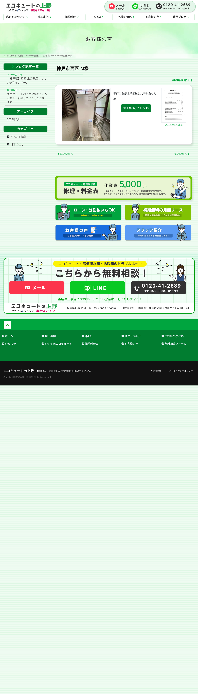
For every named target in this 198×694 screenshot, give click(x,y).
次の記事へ (181, 154)
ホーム (7, 336)
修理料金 (72, 16)
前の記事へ (65, 154)
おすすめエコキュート (57, 343)
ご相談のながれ (172, 336)
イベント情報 (18, 136)
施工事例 (44, 16)
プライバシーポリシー (181, 370)
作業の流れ (126, 16)
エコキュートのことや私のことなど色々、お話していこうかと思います (27, 98)
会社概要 (156, 370)
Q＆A (99, 16)
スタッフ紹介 (131, 336)
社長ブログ (181, 16)
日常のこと (17, 144)
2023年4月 (13, 119)
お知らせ (9, 343)
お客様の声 (154, 16)
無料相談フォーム (173, 343)
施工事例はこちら (135, 108)
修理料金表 (90, 343)
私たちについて (17, 16)
